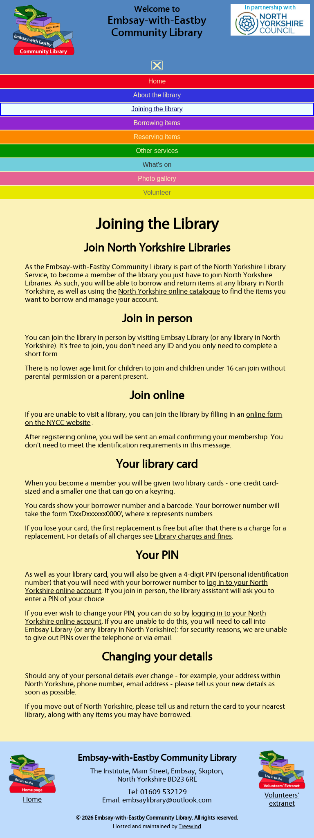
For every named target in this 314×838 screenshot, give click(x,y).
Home (157, 81)
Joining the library (156, 109)
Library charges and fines (193, 536)
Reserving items (157, 136)
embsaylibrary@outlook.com (167, 800)
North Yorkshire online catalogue (169, 292)
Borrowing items (157, 122)
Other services (157, 150)
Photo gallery (157, 178)
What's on (157, 164)
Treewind (190, 826)
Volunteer (157, 192)
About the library (157, 95)
